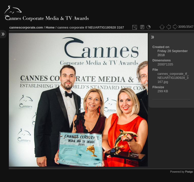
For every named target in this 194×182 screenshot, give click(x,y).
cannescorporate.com (26, 27)
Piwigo (189, 171)
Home (50, 27)
